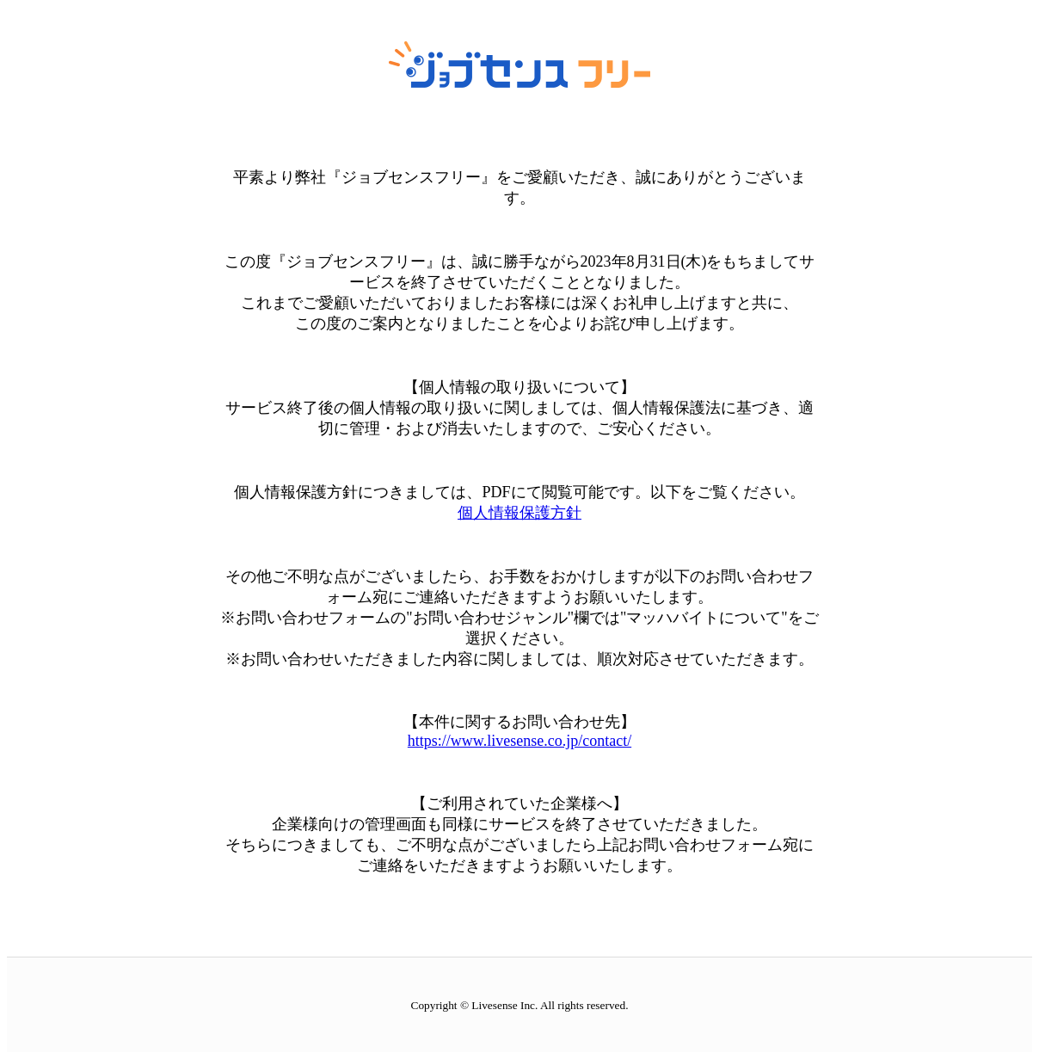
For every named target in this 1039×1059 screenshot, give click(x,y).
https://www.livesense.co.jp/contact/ (519, 740)
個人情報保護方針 (519, 512)
